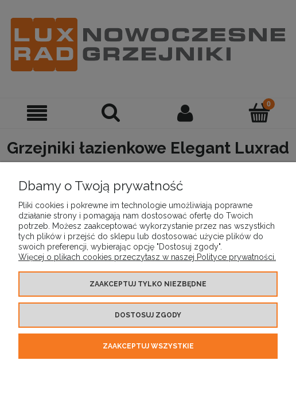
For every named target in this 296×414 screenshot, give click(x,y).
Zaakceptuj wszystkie (148, 346)
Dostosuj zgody (148, 315)
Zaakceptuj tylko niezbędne (148, 284)
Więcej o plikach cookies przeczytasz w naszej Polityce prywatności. (147, 257)
